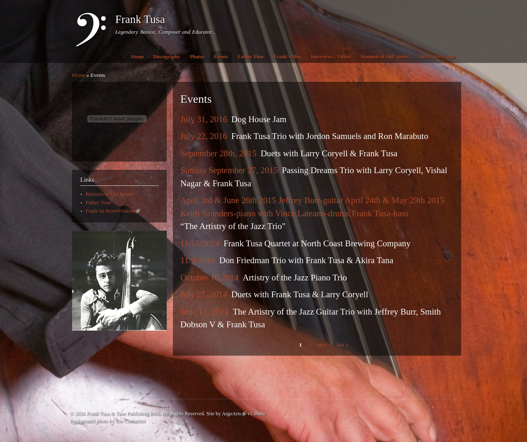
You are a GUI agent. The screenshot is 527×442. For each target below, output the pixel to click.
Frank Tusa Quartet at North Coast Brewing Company (317, 243)
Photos (197, 57)
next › (324, 345)
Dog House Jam (259, 119)
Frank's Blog (287, 57)
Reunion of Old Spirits (384, 57)
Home (137, 57)
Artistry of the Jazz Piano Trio (295, 277)
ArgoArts (234, 414)
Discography (167, 57)
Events (221, 57)
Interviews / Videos (331, 57)
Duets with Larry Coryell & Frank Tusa (329, 153)
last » (342, 345)
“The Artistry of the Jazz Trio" (232, 226)
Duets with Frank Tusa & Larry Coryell (299, 294)
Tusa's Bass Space (437, 57)
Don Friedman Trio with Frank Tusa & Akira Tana (306, 260)
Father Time (251, 57)
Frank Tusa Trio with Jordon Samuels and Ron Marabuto (329, 136)
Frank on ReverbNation (113, 211)
